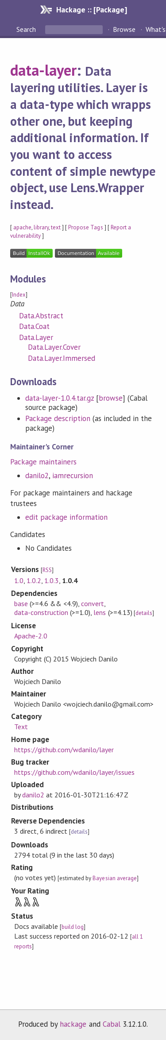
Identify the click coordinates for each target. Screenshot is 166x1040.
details (143, 613)
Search (27, 29)
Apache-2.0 (30, 635)
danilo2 (37, 475)
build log (73, 927)
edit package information (66, 517)
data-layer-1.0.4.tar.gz (59, 398)
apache (22, 227)
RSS (47, 570)
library (41, 227)
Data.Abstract (41, 316)
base (21, 603)
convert (92, 603)
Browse (124, 29)
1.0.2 (34, 580)
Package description (57, 418)
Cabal (111, 1024)
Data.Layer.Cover (54, 347)
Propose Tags (85, 227)
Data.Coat (34, 326)
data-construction (41, 612)
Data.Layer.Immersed (61, 358)
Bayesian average (114, 878)
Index (19, 294)
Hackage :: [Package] (91, 9)
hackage (73, 1024)
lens (99, 612)
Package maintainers (43, 462)
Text (21, 726)
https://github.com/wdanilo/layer (64, 749)
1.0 (18, 580)
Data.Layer (36, 337)
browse (111, 398)
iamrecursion (72, 475)
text (56, 227)
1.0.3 (51, 580)
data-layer (43, 70)
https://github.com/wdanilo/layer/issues (74, 772)
